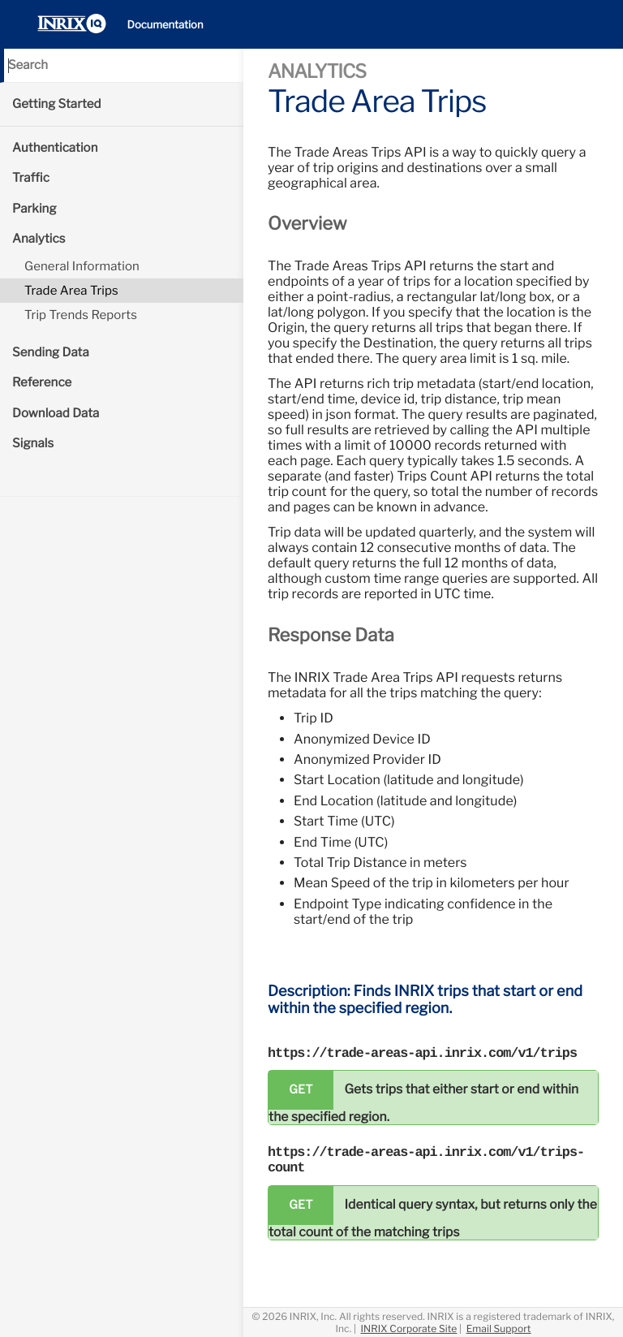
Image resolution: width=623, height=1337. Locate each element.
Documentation (165, 25)
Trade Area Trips (71, 290)
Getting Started (56, 104)
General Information (82, 266)
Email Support (498, 1328)
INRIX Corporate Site (409, 1328)
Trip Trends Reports (80, 315)
